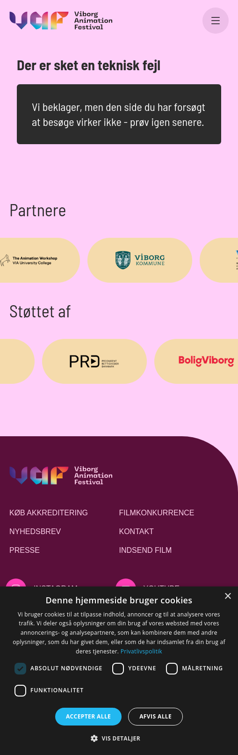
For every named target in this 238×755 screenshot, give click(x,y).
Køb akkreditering (48, 513)
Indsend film (145, 550)
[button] (119, 738)
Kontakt (136, 531)
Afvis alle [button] (155, 716)
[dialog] (119, 670)
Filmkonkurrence (157, 513)
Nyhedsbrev (35, 531)
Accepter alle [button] (88, 716)
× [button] (227, 596)
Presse (24, 550)
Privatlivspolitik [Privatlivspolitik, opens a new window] (141, 651)
